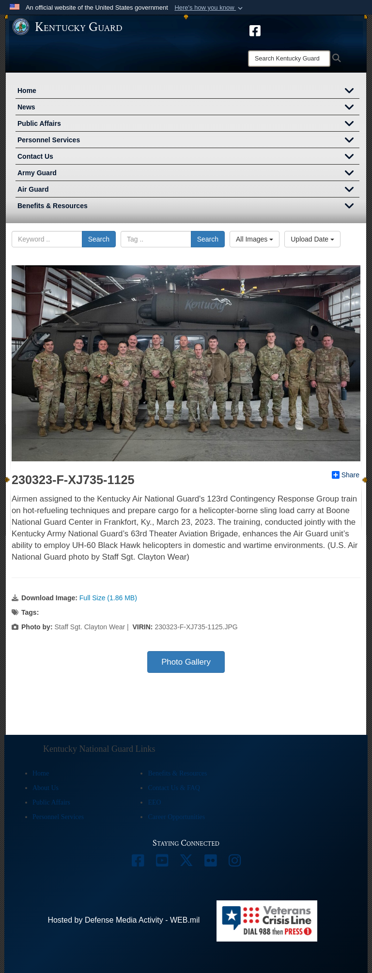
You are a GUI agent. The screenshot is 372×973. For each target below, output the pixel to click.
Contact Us (188, 157)
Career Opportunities (176, 817)
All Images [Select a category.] (254, 239)
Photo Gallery (186, 662)
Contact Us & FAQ (174, 787)
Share (345, 475)
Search (98, 239)
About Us (45, 787)
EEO (154, 802)
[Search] (289, 58)
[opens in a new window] (255, 30)
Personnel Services (188, 141)
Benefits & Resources (188, 206)
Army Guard (188, 173)
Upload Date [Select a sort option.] (312, 239)
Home (188, 91)
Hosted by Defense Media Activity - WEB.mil (123, 920)
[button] (209, 8)
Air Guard (188, 190)
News (188, 108)
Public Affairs (188, 124)
